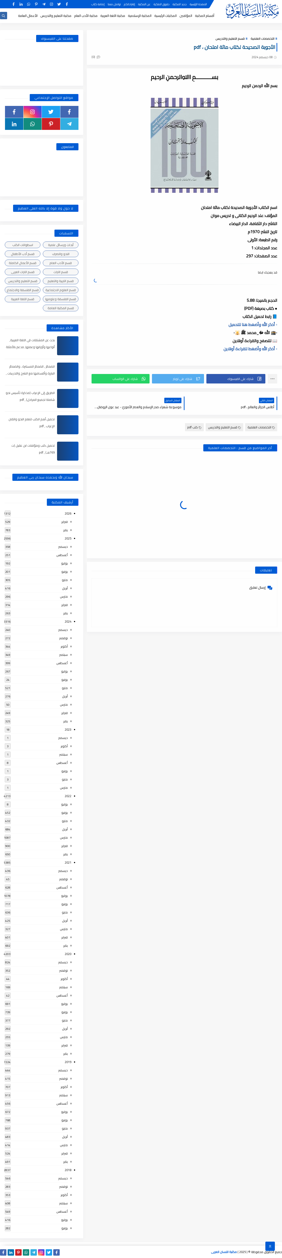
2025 (68, 538)
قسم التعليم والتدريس (230, 38)
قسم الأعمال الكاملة (22, 263)
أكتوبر (64, 646)
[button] (235, 378)
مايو (65, 580)
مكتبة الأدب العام (85, 16)
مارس (64, 596)
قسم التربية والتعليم (61, 281)
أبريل (65, 588)
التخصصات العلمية (262, 38)
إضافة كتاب (98, 4)
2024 (68, 621)
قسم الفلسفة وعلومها (60, 299)
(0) (96, 57)
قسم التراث (60, 272)
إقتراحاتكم (129, 4)
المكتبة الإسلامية (139, 16)
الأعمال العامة (28, 16)
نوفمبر (63, 638)
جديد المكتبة (180, 4)
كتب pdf (194, 427)
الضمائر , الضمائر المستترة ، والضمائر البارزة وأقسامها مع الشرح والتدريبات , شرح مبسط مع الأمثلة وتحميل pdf (30, 373)
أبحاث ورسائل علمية (60, 245)
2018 (68, 1170)
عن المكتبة (144, 4)
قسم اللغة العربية (22, 299)
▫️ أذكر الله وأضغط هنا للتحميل (253, 324)
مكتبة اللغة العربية (112, 16)
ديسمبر (63, 546)
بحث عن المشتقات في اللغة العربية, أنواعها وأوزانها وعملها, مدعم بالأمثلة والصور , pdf (30, 347)
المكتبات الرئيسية (165, 16)
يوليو (64, 563)
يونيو (64, 571)
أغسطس (62, 555)
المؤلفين (186, 16)
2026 (68, 513)
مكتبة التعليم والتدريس (55, 16)
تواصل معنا (114, 4)
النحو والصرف (60, 254)
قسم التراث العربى (22, 272)
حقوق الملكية (162, 4)
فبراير (64, 522)
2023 (68, 729)
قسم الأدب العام (60, 263)
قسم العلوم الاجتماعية (60, 290)
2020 (68, 954)
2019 (68, 1062)
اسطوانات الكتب (22, 245)
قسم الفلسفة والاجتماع (23, 290)
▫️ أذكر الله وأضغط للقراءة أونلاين (250, 349)
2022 (68, 796)
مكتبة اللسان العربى (224, 1252)
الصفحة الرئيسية (198, 4)
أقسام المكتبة (204, 16)
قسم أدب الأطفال (22, 254)
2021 (68, 862)
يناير (65, 530)
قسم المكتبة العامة (61, 308)
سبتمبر (63, 654)
